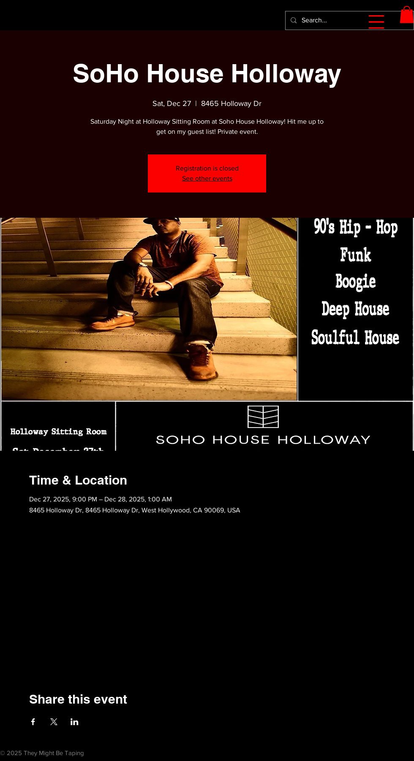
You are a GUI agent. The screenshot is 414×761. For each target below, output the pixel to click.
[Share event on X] (54, 721)
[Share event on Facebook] (33, 721)
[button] (376, 22)
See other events (207, 178)
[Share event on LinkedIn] (75, 721)
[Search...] (349, 20)
